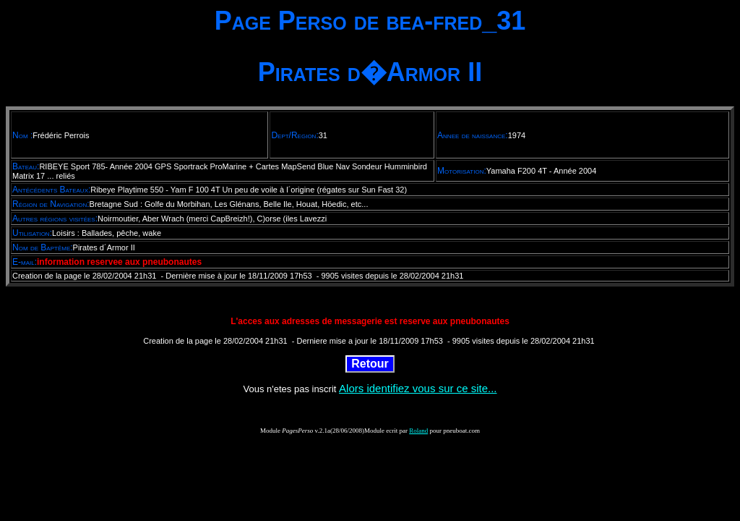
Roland (418, 430)
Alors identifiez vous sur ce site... (417, 388)
